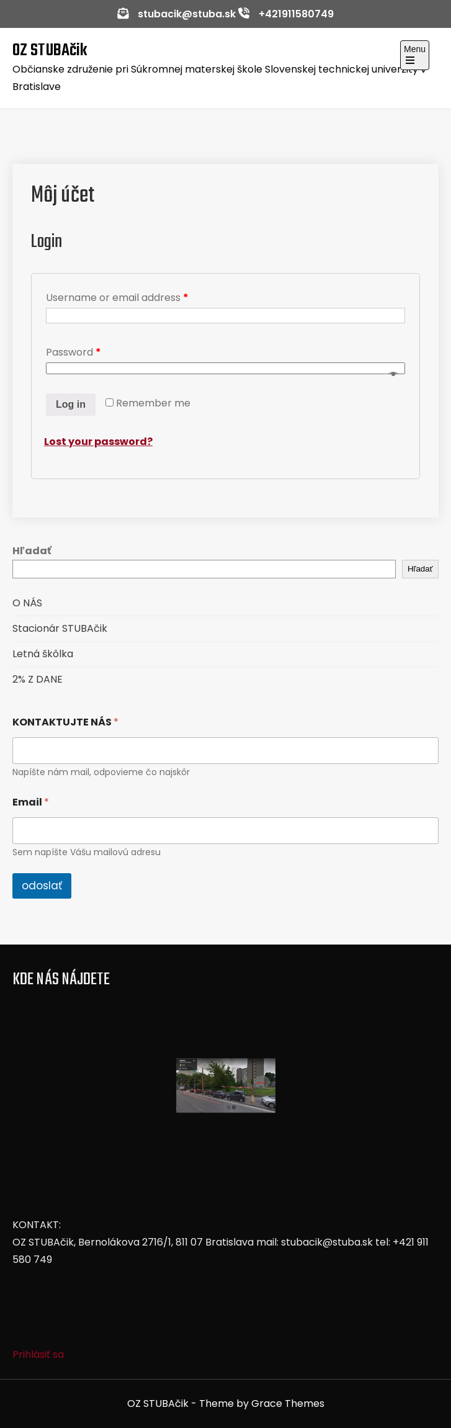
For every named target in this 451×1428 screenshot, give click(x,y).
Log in (71, 404)
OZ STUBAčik (49, 50)
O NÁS (27, 603)
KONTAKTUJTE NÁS (65, 722)
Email (30, 802)
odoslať (42, 885)
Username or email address (117, 297)
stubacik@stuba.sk (187, 14)
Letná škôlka (42, 654)
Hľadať (31, 551)
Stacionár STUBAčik (59, 628)
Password (73, 352)
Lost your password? (98, 441)
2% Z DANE (37, 679)
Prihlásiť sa (38, 1354)
